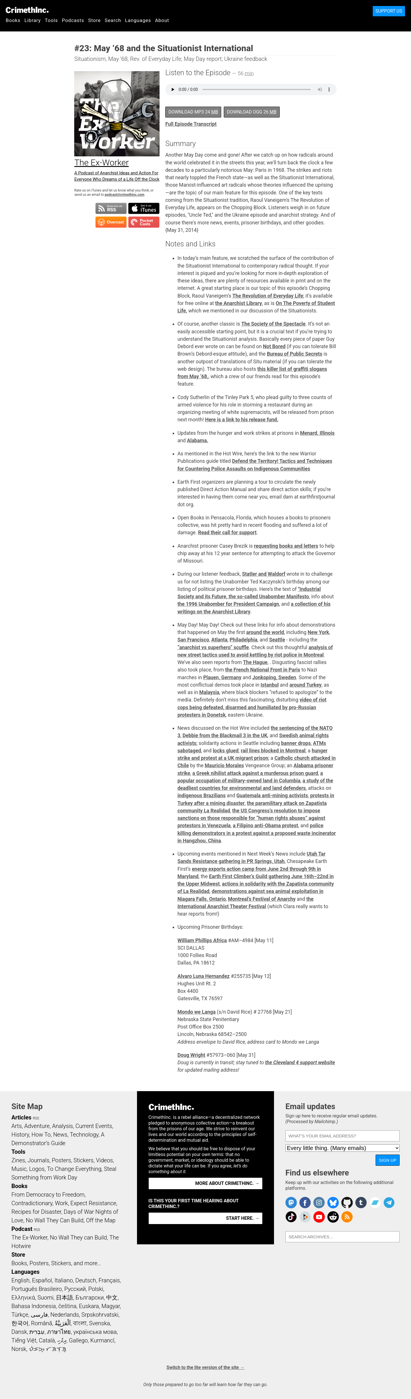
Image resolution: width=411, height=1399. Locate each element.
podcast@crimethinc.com (124, 195)
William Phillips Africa (202, 940)
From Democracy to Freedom (47, 1194)
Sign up (387, 1160)
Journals (38, 1160)
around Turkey (305, 685)
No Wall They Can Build (55, 1220)
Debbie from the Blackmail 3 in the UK (224, 735)
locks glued (225, 751)
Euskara (89, 1306)
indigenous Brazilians (202, 795)
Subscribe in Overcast (111, 222)
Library (33, 20)
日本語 (64, 1297)
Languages (138, 20)
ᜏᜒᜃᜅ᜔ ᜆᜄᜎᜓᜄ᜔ (48, 1349)
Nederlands (64, 1314)
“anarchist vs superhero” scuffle (213, 647)
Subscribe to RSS (111, 208)
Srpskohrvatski (99, 1314)
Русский (75, 1289)
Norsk (18, 1349)
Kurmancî (102, 1340)
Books (13, 20)
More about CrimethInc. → (227, 1183)
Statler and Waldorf (263, 574)
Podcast (21, 1228)
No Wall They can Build (78, 1237)
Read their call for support (227, 532)
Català (47, 1340)
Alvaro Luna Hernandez (204, 976)
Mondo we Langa (197, 1012)
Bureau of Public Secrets (294, 354)
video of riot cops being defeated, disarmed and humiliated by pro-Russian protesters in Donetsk (252, 707)
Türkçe (19, 1314)
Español (42, 1280)
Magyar (110, 1306)
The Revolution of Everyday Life (267, 296)
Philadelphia (243, 640)
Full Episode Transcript (191, 124)
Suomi (45, 1297)
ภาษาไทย (59, 1331)
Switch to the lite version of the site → (205, 1367)
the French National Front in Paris (262, 670)
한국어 (20, 1323)
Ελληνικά (23, 1297)
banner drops (296, 743)
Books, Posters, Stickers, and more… (56, 1263)
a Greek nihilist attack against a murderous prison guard (255, 773)
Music (19, 1168)
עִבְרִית (37, 1331)
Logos (37, 1168)
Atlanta (219, 640)
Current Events (93, 1126)
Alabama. (197, 440)
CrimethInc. (27, 10)
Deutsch (85, 1280)
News (60, 1134)
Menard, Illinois (317, 433)
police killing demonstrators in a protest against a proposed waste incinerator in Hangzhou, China (257, 833)
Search (113, 20)
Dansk (19, 1331)
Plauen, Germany (222, 677)
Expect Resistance (93, 1203)
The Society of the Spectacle (273, 324)
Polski (95, 1289)
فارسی (39, 1314)
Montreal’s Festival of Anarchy (262, 899)
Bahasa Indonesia (33, 1306)
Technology (84, 1134)
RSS (36, 1118)
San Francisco (193, 640)
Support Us (389, 11)
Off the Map (100, 1220)
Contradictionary (32, 1203)
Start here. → (242, 1218)
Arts (16, 1126)
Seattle (277, 640)
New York (318, 632)
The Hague (255, 662)
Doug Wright (191, 1055)
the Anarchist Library (238, 303)
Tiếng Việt (23, 1340)
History (20, 1134)
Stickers (84, 1160)
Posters (61, 1160)
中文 (112, 1297)
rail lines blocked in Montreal (273, 751)
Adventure (37, 1126)
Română (41, 1323)
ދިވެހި (62, 1340)
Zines (18, 1160)
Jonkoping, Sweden (274, 677)
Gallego (78, 1340)
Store (94, 20)
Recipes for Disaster (36, 1211)
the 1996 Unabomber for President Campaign (228, 604)
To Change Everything (74, 1168)
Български (90, 1297)
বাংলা (79, 1323)
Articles (21, 1117)
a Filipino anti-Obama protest (265, 825)
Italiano (64, 1280)
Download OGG (252, 112)
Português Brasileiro (36, 1289)
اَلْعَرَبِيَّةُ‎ (63, 1323)
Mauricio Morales (224, 765)
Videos (104, 1160)
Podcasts (73, 20)
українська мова (95, 1331)
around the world (265, 632)
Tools (51, 20)
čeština (67, 1306)
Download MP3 (193, 112)
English (20, 1280)
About (162, 20)
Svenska (99, 1323)
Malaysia (209, 692)
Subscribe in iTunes (144, 208)
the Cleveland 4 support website (300, 1062)
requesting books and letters (286, 546)
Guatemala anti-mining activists (272, 795)
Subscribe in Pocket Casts (144, 222)
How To (41, 1134)
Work (61, 1203)
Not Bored (274, 346)
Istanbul (270, 685)
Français (109, 1280)
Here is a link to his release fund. (242, 420)
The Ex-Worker (29, 1237)
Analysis (62, 1126)
